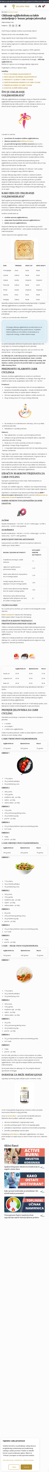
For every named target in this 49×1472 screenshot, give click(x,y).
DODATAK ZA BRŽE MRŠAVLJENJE (16, 88)
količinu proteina (26, 141)
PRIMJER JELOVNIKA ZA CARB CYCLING (18, 85)
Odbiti (14, 1467)
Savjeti (16, 12)
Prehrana (10, 12)
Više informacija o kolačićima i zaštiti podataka (18, 1460)
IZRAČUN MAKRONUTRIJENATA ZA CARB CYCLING (22, 82)
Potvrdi (26, 1467)
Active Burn (12, 1116)
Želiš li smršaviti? (8, 615)
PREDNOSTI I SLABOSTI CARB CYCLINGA (18, 80)
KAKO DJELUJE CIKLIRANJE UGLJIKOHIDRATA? (20, 77)
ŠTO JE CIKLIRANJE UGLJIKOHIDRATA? (17, 74)
